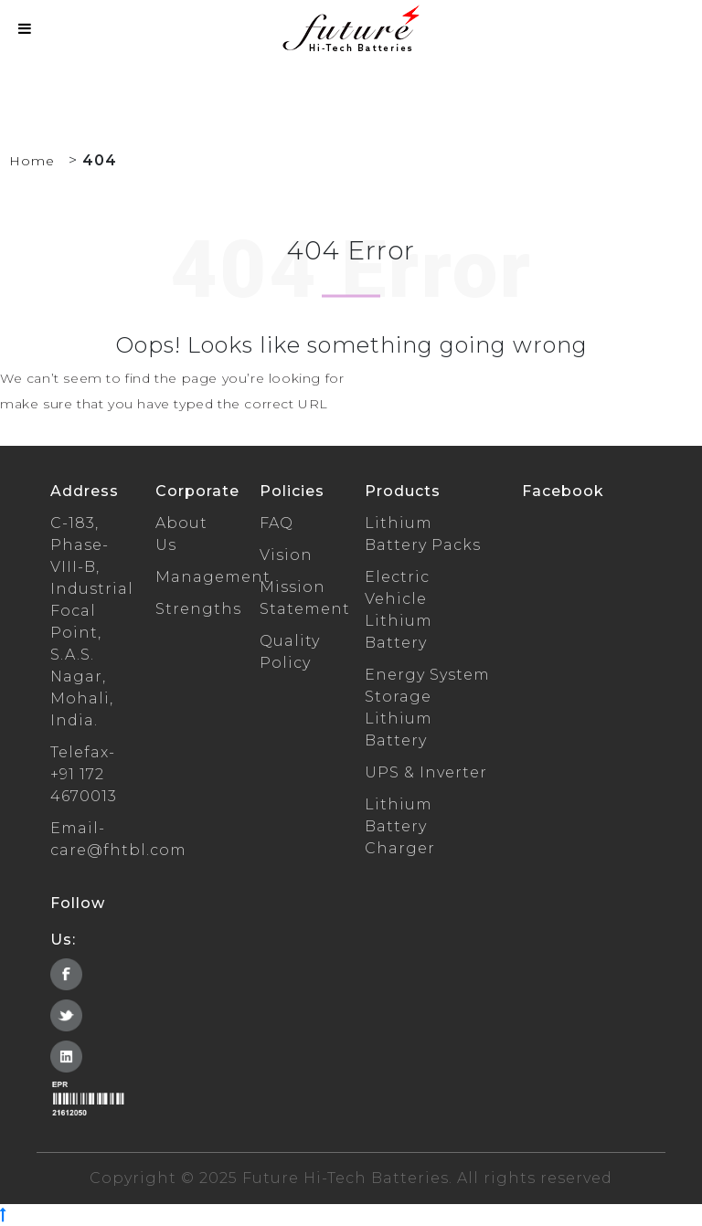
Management (213, 577)
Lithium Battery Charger (400, 826)
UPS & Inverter (426, 772)
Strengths (198, 609)
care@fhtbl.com (118, 850)
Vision (286, 555)
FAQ (276, 523)
